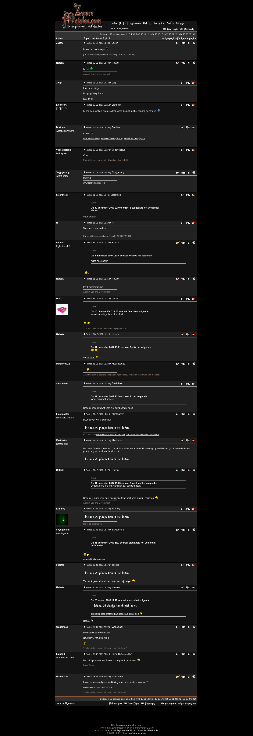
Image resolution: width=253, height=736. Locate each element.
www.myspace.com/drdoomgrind (110, 434)
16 (159, 34)
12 (148, 34)
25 (184, 34)
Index (114, 28)
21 (173, 34)
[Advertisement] (151, 11)
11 (145, 34)
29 (195, 34)
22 (176, 34)
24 (181, 34)
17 (162, 34)
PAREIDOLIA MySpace (134, 138)
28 (192, 34)
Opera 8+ (141, 730)
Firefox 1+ (153, 730)
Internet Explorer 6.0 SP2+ (121, 730)
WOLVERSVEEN (91, 138)
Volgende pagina (187, 38)
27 (190, 34)
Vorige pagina (169, 38)
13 (150, 34)
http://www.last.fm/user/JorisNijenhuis (142, 434)
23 (178, 34)
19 (167, 34)
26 (187, 34)
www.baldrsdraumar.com (94, 183)
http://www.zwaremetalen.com (126, 725)
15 (156, 34)
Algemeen (123, 28)
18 (164, 34)
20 (170, 34)
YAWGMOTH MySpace (111, 138)
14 (153, 34)
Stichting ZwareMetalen (134, 733)
